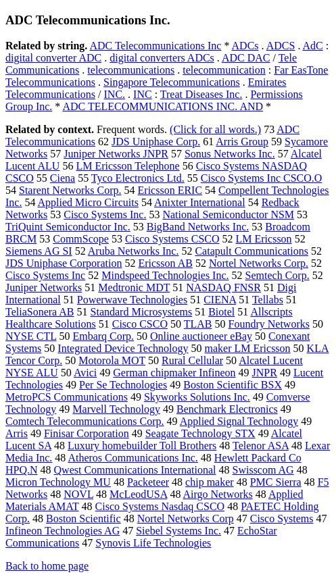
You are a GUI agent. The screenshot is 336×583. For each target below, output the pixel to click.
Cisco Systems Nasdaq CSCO (160, 506)
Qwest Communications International (135, 470)
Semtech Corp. (277, 275)
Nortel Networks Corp (185, 518)
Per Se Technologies (123, 384)
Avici (85, 372)
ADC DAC (246, 58)
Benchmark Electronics (227, 409)
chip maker (209, 482)
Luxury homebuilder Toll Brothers (142, 445)
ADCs (245, 45)
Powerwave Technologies (132, 299)
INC (142, 94)
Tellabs (267, 299)
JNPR (264, 372)
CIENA (219, 299)
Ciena (62, 178)
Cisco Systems (282, 518)
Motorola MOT (111, 360)
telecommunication (224, 70)
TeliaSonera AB (39, 312)
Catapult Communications (251, 251)
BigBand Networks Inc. (198, 226)
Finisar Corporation (86, 433)
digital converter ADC (53, 58)
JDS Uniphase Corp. (156, 141)
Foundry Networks (269, 324)
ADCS (280, 45)
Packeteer (148, 482)
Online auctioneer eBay (201, 336)
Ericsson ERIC (170, 190)
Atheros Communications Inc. (132, 457)
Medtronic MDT (134, 287)
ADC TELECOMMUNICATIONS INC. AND (162, 106)
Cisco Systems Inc (45, 275)
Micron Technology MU (58, 482)
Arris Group (242, 141)
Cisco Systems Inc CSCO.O (261, 178)
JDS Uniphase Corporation (63, 263)
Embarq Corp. (103, 336)
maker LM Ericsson (248, 348)
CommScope (81, 239)
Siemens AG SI (38, 251)
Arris (16, 433)
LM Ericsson (264, 239)
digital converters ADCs (162, 58)
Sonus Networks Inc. (230, 153)
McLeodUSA (138, 494)
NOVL (78, 494)
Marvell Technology (116, 409)
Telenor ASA (261, 445)
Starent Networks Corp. (70, 190)
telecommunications (130, 70)
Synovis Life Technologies (153, 543)
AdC (313, 45)
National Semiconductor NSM (228, 214)
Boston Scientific (83, 518)
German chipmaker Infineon (174, 372)
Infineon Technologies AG (62, 530)
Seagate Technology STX (200, 433)
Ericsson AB (165, 263)
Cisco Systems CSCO (172, 239)
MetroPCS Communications (66, 397)
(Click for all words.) (215, 129)
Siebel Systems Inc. (178, 530)
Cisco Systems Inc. (105, 214)
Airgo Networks (218, 494)
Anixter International (199, 202)
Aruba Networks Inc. (133, 251)
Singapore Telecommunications (171, 82)
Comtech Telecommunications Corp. (84, 421)
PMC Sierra (276, 482)
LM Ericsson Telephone (127, 166)
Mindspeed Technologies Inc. (165, 275)
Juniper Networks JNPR (116, 153)
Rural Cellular (192, 360)
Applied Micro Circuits (88, 202)
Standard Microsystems (142, 312)
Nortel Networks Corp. (258, 263)
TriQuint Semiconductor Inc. (67, 226)
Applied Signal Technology (239, 421)
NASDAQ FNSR (223, 287)
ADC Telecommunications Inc (155, 45)
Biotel (221, 312)
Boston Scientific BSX (232, 384)
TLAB (198, 324)
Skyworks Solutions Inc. (197, 397)
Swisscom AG (263, 470)
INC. (115, 94)
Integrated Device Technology (122, 348)
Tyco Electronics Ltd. (138, 178)
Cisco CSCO (140, 324)
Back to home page (47, 566)
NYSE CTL (30, 336)
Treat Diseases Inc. (201, 94)
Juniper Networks (43, 287)
